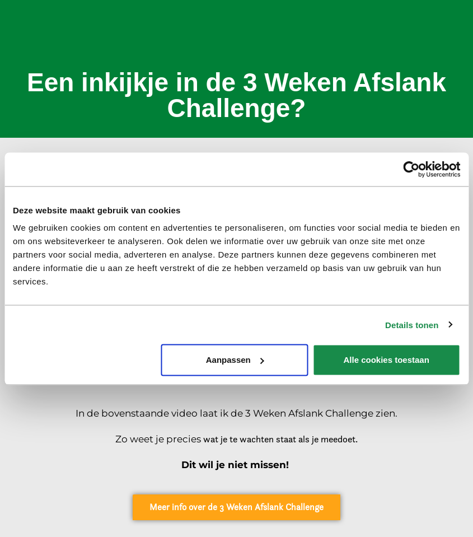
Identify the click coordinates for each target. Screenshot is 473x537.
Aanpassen (235, 360)
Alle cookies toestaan (386, 360)
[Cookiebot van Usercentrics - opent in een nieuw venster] (411, 169)
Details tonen (411, 324)
